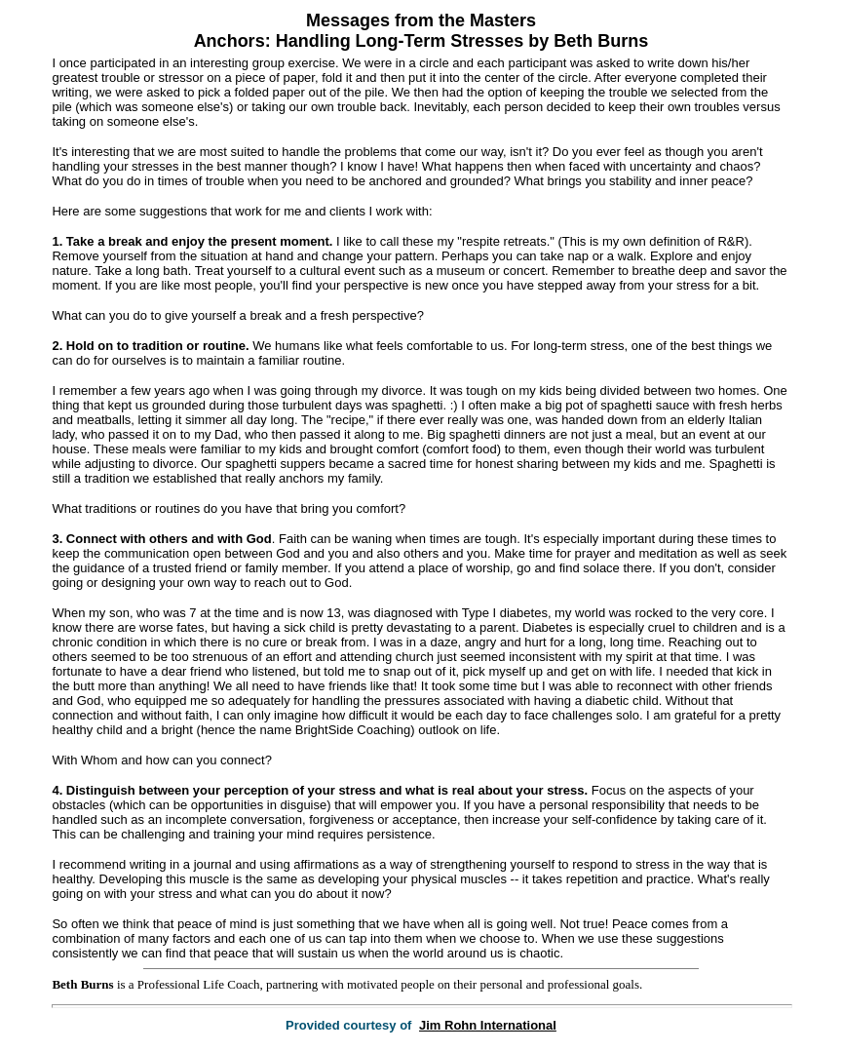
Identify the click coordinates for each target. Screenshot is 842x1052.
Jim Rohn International (487, 1025)
